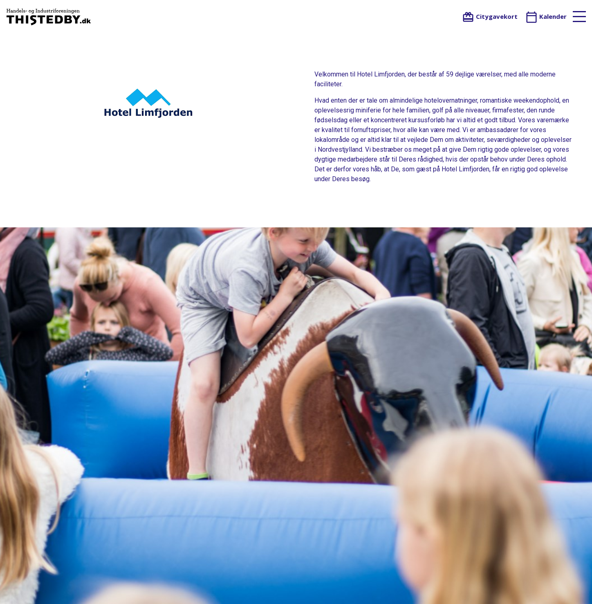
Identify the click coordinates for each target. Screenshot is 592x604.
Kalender (546, 16)
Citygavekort (490, 16)
